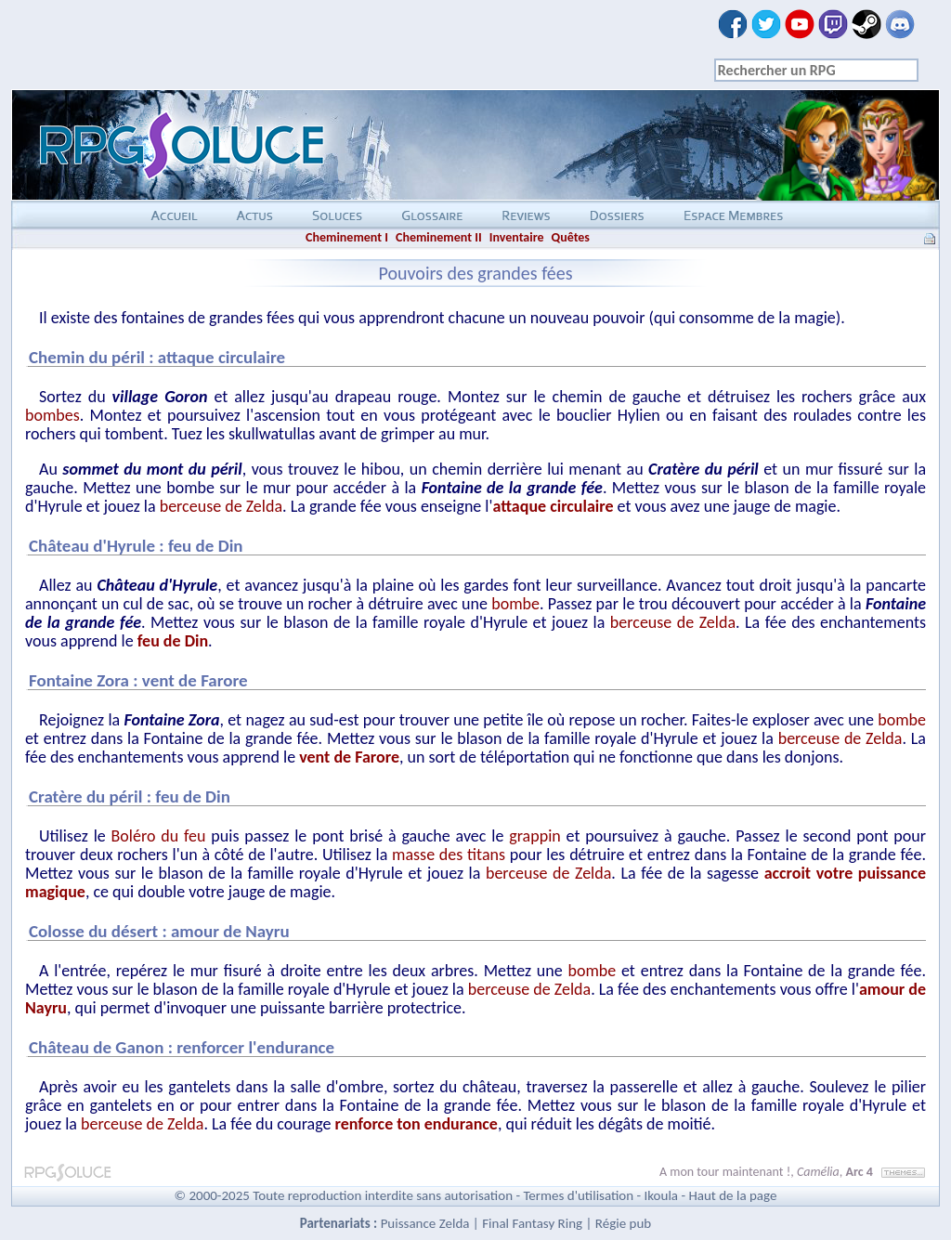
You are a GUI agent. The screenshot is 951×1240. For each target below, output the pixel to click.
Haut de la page (732, 1195)
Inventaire (516, 237)
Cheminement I (347, 237)
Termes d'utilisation (578, 1195)
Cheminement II (439, 237)
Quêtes (571, 237)
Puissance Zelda (425, 1223)
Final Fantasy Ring (532, 1223)
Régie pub (623, 1223)
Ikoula (662, 1195)
